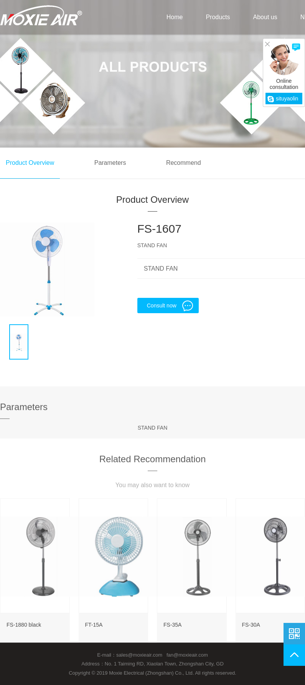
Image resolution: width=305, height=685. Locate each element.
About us (265, 17)
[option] (47, 269)
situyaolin (282, 98)
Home (175, 17)
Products (218, 17)
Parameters (110, 162)
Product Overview (30, 162)
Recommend (183, 162)
